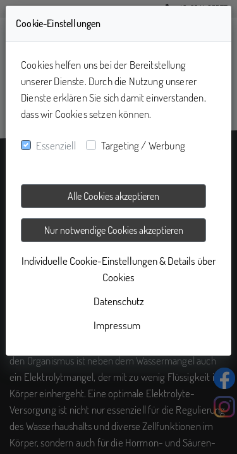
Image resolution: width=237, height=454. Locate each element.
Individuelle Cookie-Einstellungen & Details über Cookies (118, 269)
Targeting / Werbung (143, 145)
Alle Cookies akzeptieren (113, 196)
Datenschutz (119, 301)
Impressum (117, 325)
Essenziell (56, 145)
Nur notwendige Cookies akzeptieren (113, 230)
